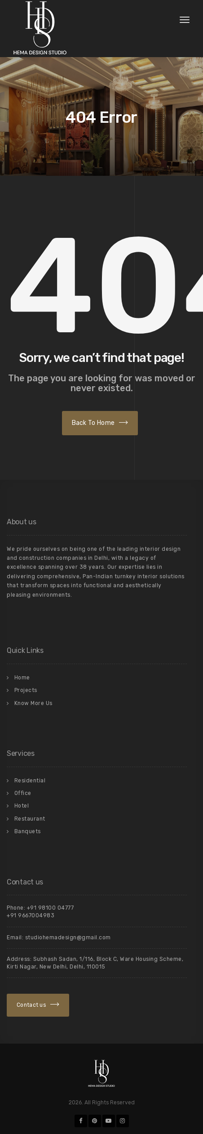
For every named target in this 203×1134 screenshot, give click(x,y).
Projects (25, 690)
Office (22, 793)
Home (22, 677)
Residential (30, 780)
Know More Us (33, 703)
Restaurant (29, 819)
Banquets (27, 831)
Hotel (21, 806)
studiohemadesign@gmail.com (68, 937)
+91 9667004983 (30, 915)
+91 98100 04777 (50, 908)
